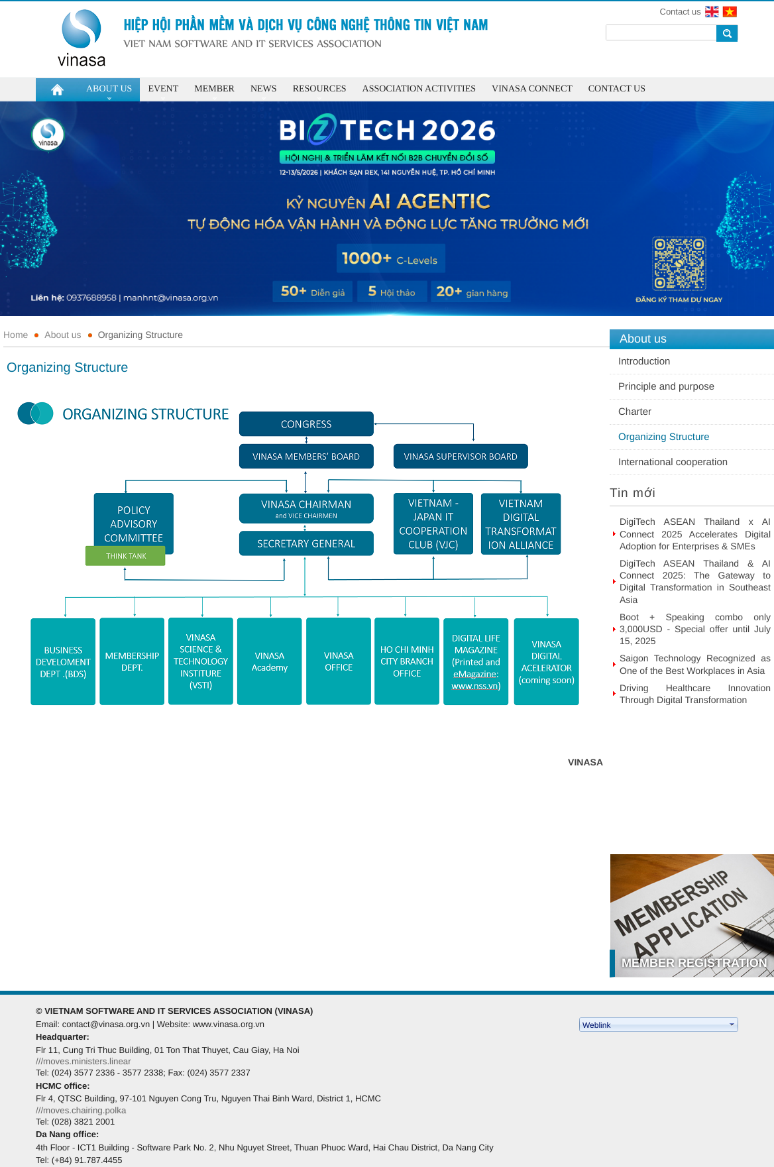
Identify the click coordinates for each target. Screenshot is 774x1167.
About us (62, 334)
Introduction (644, 361)
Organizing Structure (140, 334)
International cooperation (673, 462)
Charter (634, 411)
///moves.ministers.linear (83, 1061)
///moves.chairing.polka (81, 1110)
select (732, 1024)
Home (15, 334)
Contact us (680, 12)
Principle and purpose (666, 386)
